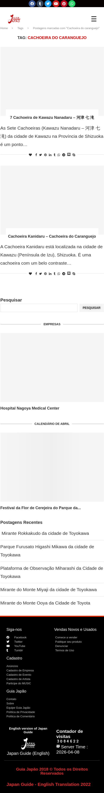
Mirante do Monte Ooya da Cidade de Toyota (45, 602)
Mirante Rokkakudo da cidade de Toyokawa (44, 533)
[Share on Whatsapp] (58, 155)
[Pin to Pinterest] (45, 155)
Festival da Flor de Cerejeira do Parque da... (40, 508)
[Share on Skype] (74, 155)
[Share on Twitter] (40, 155)
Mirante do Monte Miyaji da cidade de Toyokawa (48, 589)
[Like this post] (30, 155)
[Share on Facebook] (36, 155)
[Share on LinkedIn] (50, 155)
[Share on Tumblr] (54, 155)
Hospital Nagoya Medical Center (29, 408)
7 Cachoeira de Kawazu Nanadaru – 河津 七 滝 (52, 117)
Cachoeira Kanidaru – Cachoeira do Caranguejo (52, 236)
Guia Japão (16, 691)
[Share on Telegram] (63, 155)
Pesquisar (11, 299)
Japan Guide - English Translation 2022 (48, 784)
